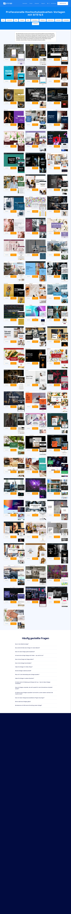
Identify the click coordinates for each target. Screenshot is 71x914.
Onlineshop (35, 23)
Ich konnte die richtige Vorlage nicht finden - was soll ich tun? (29, 655)
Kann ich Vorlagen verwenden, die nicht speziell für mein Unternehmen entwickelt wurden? (33, 688)
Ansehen (6, 59)
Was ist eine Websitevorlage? (22, 644)
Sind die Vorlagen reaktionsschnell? (23, 670)
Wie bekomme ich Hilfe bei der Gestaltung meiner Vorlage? (28, 705)
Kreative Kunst (50, 20)
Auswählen (13, 59)
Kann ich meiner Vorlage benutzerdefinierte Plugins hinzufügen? (29, 697)
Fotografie (22, 20)
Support (43, 3)
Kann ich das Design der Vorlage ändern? (24, 659)
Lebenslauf (58, 20)
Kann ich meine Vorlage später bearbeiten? (25, 651)
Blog (16, 20)
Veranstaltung (34, 20)
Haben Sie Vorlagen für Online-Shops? (24, 666)
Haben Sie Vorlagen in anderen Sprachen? (24, 678)
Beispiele (37, 3)
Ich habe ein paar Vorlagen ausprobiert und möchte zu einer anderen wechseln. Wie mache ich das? (34, 693)
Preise (31, 3)
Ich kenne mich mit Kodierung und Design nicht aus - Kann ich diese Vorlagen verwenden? (32, 683)
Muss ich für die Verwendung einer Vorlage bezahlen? (27, 674)
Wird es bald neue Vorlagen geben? (23, 701)
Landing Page (66, 20)
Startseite (25, 3)
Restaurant (43, 20)
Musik (28, 20)
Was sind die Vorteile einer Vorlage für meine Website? (27, 647)
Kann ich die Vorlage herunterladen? (23, 663)
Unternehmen (9, 20)
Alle (3, 20)
